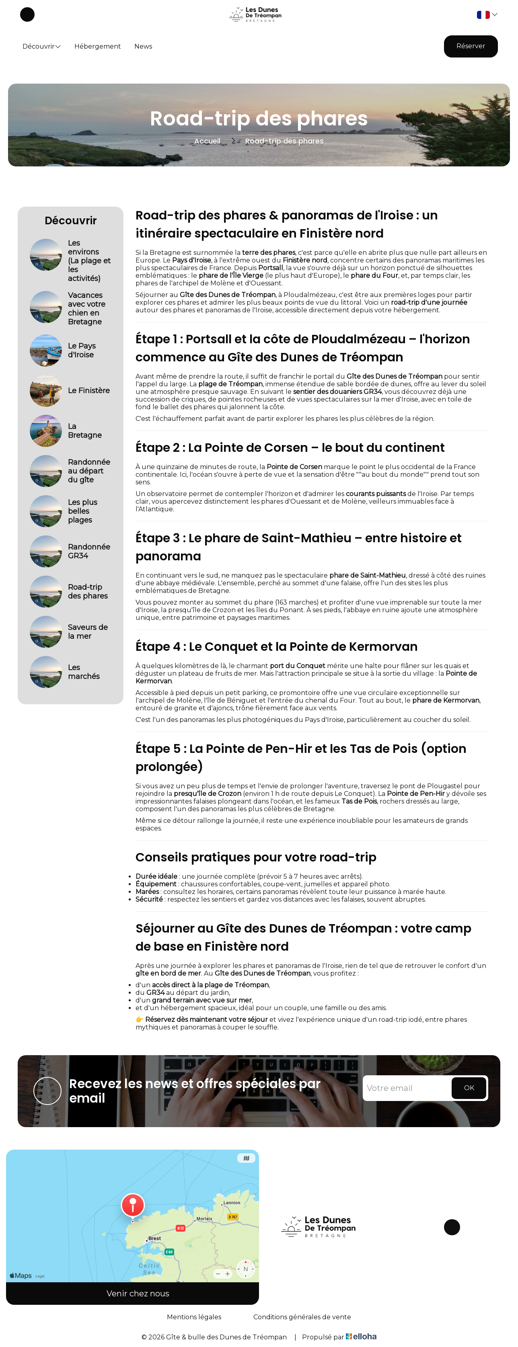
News (143, 46)
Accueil (207, 141)
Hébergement (97, 46)
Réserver (470, 46)
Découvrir (42, 46)
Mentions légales (194, 1317)
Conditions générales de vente (302, 1317)
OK (469, 1088)
